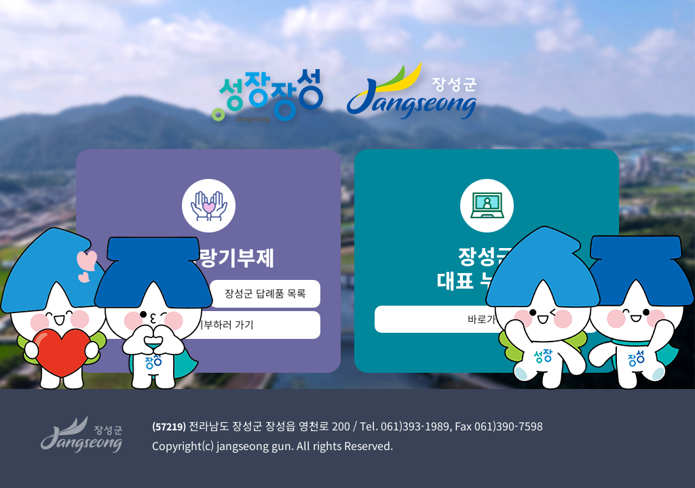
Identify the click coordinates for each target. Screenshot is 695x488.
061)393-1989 (415, 426)
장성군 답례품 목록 (265, 293)
